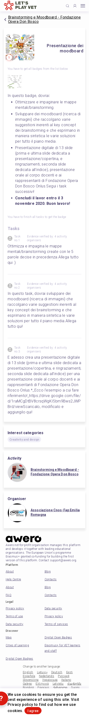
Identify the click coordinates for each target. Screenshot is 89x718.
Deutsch (56, 672)
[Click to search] (67, 6)
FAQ (8, 595)
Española (29, 676)
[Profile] (75, 6)
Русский (63, 676)
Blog (48, 571)
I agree (33, 711)
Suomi (75, 687)
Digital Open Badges (58, 637)
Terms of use (14, 616)
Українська (49, 680)
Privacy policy (15, 608)
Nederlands (46, 676)
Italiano (66, 680)
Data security (53, 608)
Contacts (51, 579)
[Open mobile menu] (82, 6)
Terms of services (56, 624)
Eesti (69, 672)
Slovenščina (30, 680)
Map (9, 637)
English (28, 672)
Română (28, 687)
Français (43, 687)
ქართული (60, 687)
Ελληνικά (42, 683)
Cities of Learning (17, 645)
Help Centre (13, 579)
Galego (27, 683)
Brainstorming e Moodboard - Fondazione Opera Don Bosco (44, 19)
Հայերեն (74, 683)
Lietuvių (42, 672)
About (10, 571)
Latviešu (58, 683)
